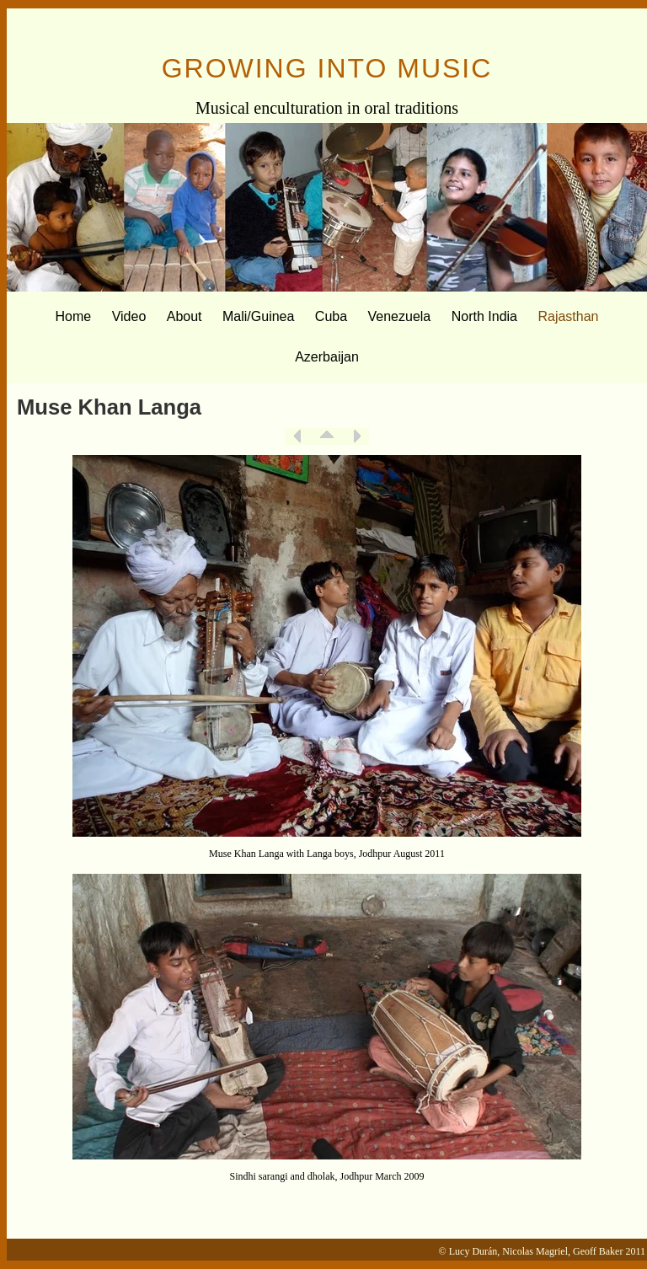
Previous (297, 436)
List (327, 436)
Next (356, 436)
